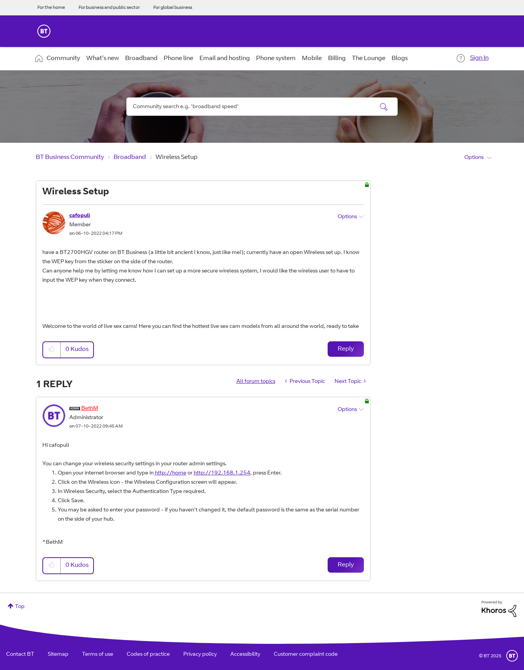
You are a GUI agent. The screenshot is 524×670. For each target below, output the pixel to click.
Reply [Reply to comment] (346, 565)
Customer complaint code (306, 654)
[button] (52, 349)
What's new (102, 58)
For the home (51, 7)
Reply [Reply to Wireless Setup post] (346, 349)
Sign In (479, 58)
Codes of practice (148, 654)
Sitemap (58, 654)
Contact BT (20, 654)
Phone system (276, 58)
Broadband (141, 58)
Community (63, 58)
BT (512, 656)
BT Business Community (70, 157)
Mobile (312, 58)
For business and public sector (109, 7)
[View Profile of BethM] (89, 408)
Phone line (178, 58)
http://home (170, 473)
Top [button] (20, 607)
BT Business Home (43, 31)
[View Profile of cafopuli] (79, 216)
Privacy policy (200, 654)
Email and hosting (224, 58)
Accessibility (245, 654)
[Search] (262, 106)
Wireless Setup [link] (177, 157)
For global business (172, 7)
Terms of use (97, 654)
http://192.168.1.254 (222, 473)
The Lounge (368, 58)
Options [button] (474, 157)
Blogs (400, 58)
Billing (337, 58)
